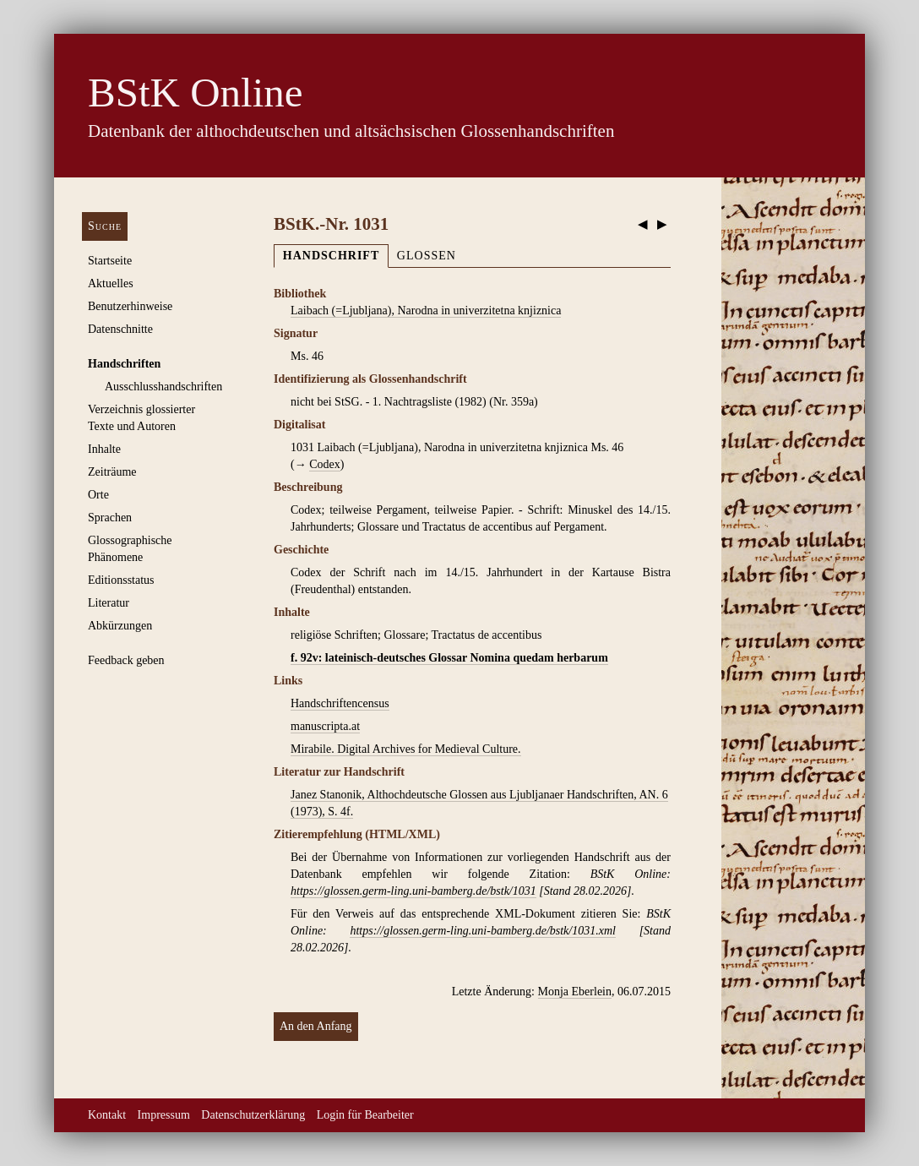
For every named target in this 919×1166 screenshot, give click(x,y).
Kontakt (107, 1115)
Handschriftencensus (340, 703)
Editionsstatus (121, 580)
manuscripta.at (325, 726)
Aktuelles (110, 283)
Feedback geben (126, 660)
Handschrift (331, 255)
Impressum (164, 1115)
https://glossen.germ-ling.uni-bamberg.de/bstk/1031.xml (482, 930)
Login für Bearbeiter (365, 1115)
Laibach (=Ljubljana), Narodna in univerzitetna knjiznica (426, 310)
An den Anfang (316, 1026)
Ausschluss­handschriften (163, 386)
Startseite (110, 260)
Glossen (426, 255)
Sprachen (110, 517)
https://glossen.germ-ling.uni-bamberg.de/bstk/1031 (413, 891)
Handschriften (124, 363)
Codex (324, 464)
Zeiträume (112, 472)
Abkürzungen (120, 625)
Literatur (108, 603)
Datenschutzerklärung (253, 1115)
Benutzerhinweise (130, 306)
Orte (98, 494)
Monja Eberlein (575, 991)
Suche (105, 226)
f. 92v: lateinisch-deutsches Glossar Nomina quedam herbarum (449, 657)
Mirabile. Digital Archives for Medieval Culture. (406, 749)
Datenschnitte (120, 329)
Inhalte (104, 449)
